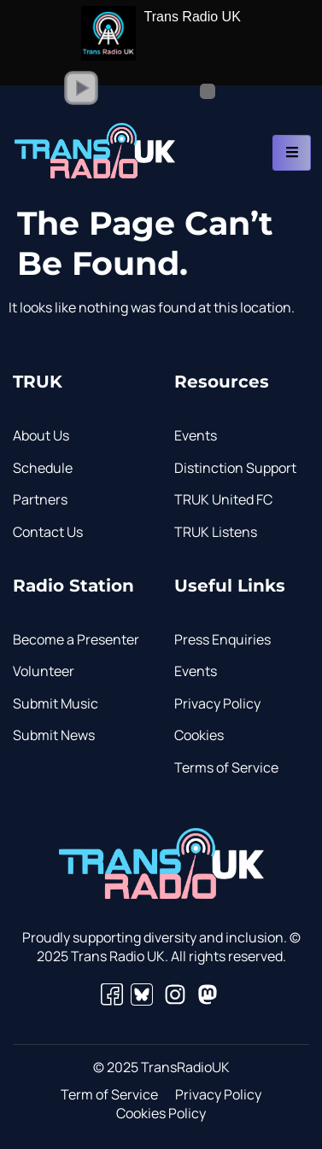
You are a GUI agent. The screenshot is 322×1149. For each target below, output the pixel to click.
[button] (81, 88)
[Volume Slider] (182, 91)
